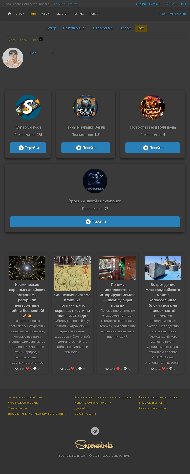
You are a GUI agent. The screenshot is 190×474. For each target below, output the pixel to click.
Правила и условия (152, 402)
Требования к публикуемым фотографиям (37, 413)
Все (141, 28)
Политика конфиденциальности (161, 397)
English (141, 4)
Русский (154, 4)
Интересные (102, 28)
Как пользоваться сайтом (25, 397)
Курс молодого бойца (23, 402)
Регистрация (177, 14)
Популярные (74, 28)
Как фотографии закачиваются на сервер (102, 397)
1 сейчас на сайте (65, 4)
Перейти (28, 148)
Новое (125, 28)
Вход (162, 14)
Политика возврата (152, 408)
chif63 (24, 40)
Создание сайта (85, 413)
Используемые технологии (92, 402)
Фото (12, 40)
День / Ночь (175, 4)
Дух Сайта (81, 408)
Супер (50, 28)
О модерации (17, 408)
